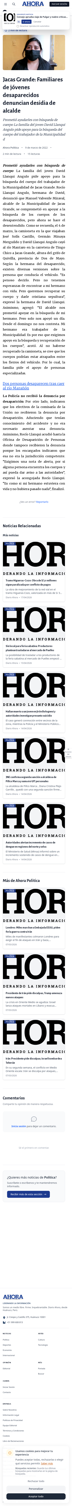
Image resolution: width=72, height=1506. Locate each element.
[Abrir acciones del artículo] (68, 753)
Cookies (6, 1436)
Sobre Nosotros (10, 1409)
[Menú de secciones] (5, 4)
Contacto (7, 1392)
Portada (41, 1368)
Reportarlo (42, 501)
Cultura (41, 1339)
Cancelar (37, 24)
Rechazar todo (36, 1481)
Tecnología (43, 1345)
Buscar (41, 1373)
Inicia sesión (18, 1126)
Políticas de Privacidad (13, 1420)
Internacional (9, 1355)
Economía (7, 1350)
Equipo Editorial (10, 1425)
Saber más (47, 1463)
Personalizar (36, 1488)
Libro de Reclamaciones (13, 1441)
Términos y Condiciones (13, 1430)
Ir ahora (26, 24)
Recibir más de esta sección (28, 1194)
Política (14, 12)
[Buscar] (14, 4)
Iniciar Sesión (59, 4)
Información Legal (11, 1415)
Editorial (6, 1368)
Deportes (7, 1345)
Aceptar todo (36, 1496)
